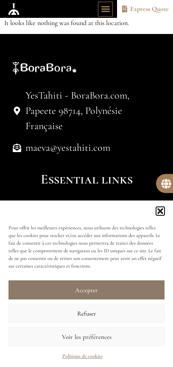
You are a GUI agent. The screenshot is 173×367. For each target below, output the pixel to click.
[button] (160, 211)
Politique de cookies (82, 356)
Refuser (86, 313)
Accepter (86, 290)
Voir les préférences (87, 337)
